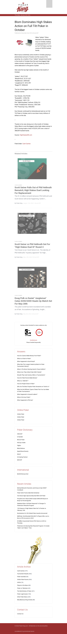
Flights (19, 445)
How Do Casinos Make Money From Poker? (29, 355)
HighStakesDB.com (26, 135)
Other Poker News (22, 597)
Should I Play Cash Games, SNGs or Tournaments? (31, 375)
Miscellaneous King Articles (24, 599)
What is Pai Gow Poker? (23, 397)
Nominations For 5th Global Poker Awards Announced (32, 513)
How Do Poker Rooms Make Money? (27, 378)
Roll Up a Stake (21, 442)
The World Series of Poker (24, 591)
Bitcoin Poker (21, 439)
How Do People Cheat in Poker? (26, 383)
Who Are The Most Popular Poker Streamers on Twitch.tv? (33, 386)
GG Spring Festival (22, 457)
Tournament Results (22, 573)
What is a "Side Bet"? (22, 380)
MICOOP (19, 460)
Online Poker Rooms (22, 579)
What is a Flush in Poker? (24, 358)
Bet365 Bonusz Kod (22, 474)
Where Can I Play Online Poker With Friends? (29, 372)
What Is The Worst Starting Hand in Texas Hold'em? (31, 369)
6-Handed (20, 437)
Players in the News (22, 585)
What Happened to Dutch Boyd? (26, 361)
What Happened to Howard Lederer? (27, 394)
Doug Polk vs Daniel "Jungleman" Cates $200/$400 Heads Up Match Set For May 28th (33, 302)
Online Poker (20, 414)
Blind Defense (21, 448)
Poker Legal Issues (22, 594)
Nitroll (18, 454)
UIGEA (19, 582)
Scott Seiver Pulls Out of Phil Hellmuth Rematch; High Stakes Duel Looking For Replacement (33, 191)
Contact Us (20, 613)
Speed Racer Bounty (22, 451)
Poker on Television (22, 588)
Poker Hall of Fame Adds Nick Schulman (28, 493)
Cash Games (26, 144)
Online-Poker (20, 420)
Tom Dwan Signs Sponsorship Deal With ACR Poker (31, 495)
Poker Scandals (21, 576)
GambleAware (33, 340)
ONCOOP (19, 434)
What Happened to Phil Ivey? (25, 400)
